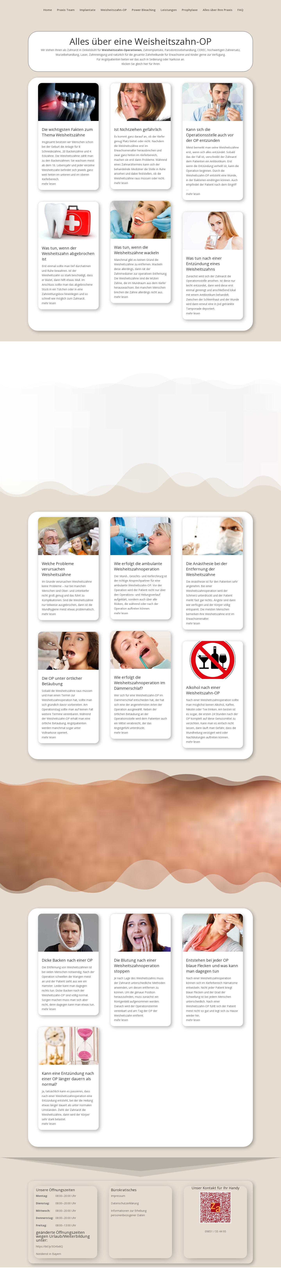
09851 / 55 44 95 (215, 1231)
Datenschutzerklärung (125, 1203)
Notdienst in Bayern (48, 1254)
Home (47, 10)
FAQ (240, 10)
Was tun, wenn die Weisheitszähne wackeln (137, 246)
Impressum (118, 1196)
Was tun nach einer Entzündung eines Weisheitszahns (199, 259)
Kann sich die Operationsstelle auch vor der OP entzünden (205, 140)
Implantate (87, 10)
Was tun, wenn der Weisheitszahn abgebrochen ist (73, 249)
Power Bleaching (144, 10)
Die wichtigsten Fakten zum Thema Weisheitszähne (72, 137)
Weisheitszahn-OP (114, 10)
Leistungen (169, 10)
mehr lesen (55, 185)
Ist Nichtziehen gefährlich (138, 134)
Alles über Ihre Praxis (217, 10)
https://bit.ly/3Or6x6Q (49, 1246)
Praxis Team (66, 10)
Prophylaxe (190, 10)
